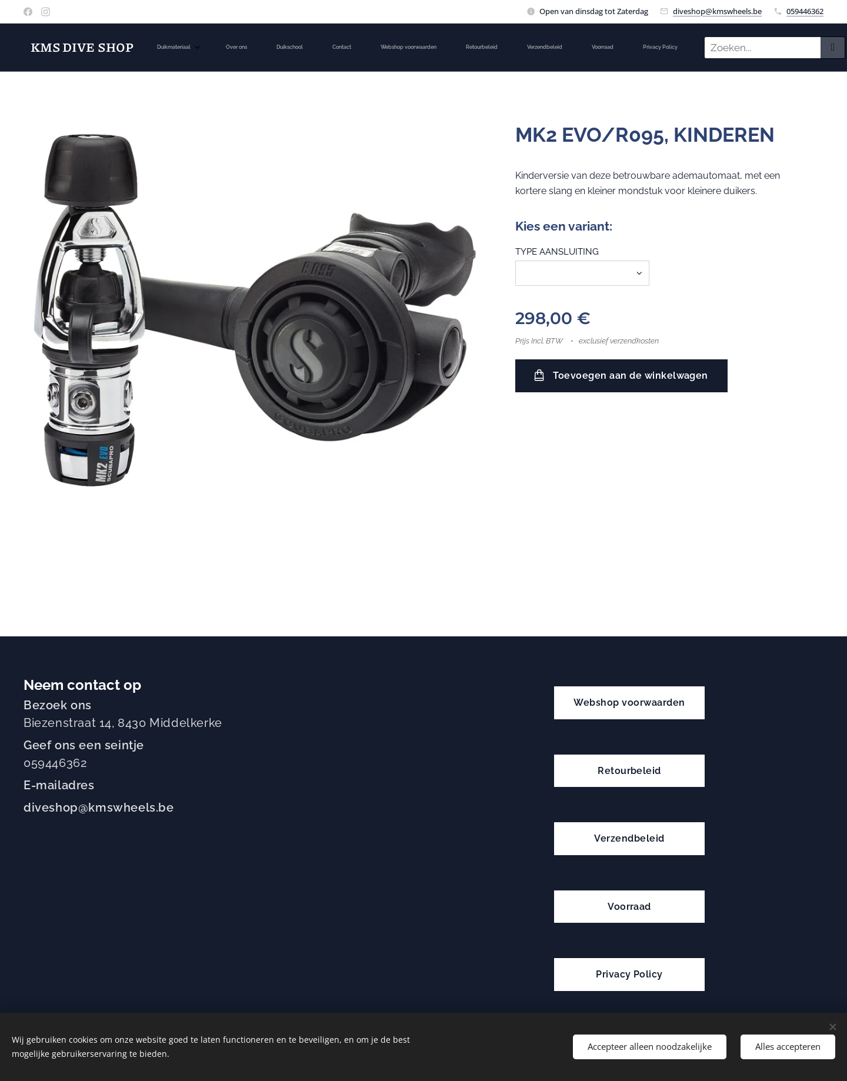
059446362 (804, 11)
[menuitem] (314, 47)
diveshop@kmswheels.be (717, 11)
